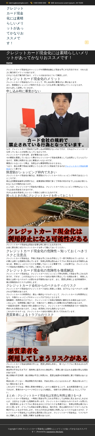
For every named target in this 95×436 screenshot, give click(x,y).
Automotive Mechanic (54, 432)
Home (9, 62)
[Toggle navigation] (86, 42)
